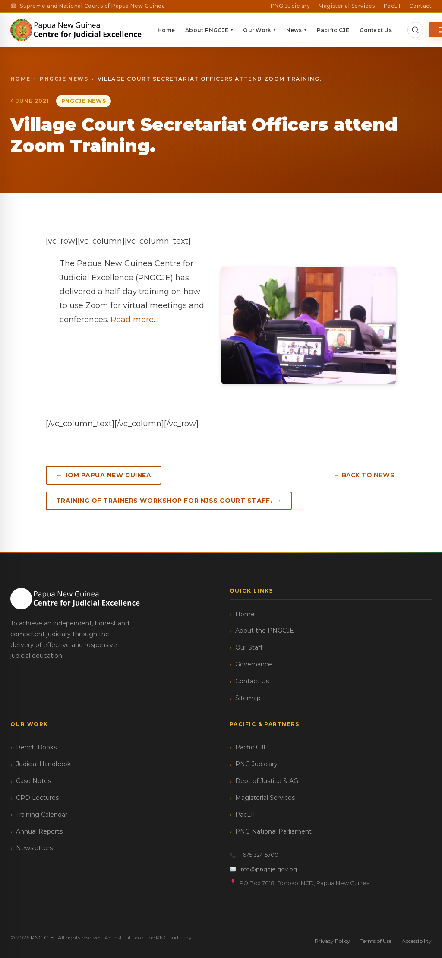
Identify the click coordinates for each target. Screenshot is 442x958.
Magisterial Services (347, 6)
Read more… (135, 319)
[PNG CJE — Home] (83, 30)
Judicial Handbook (43, 763)
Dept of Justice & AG (266, 780)
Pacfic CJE (251, 746)
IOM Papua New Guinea (109, 475)
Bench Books (36, 746)
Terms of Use (375, 940)
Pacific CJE (347, 30)
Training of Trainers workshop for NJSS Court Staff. (165, 500)
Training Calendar (41, 814)
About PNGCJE (222, 30)
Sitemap (248, 697)
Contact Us (389, 30)
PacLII (392, 6)
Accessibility (417, 940)
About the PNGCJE (264, 630)
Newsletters (34, 847)
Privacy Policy (332, 940)
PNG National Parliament (273, 830)
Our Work (273, 30)
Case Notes (33, 780)
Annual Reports (39, 830)
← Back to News (365, 475)
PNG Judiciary (290, 6)
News (310, 30)
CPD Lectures (37, 797)
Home (180, 30)
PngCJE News (64, 79)
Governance (253, 663)
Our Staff (248, 646)
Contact (420, 6)
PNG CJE (43, 936)
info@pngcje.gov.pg (263, 868)
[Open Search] (429, 30)
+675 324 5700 (254, 854)
